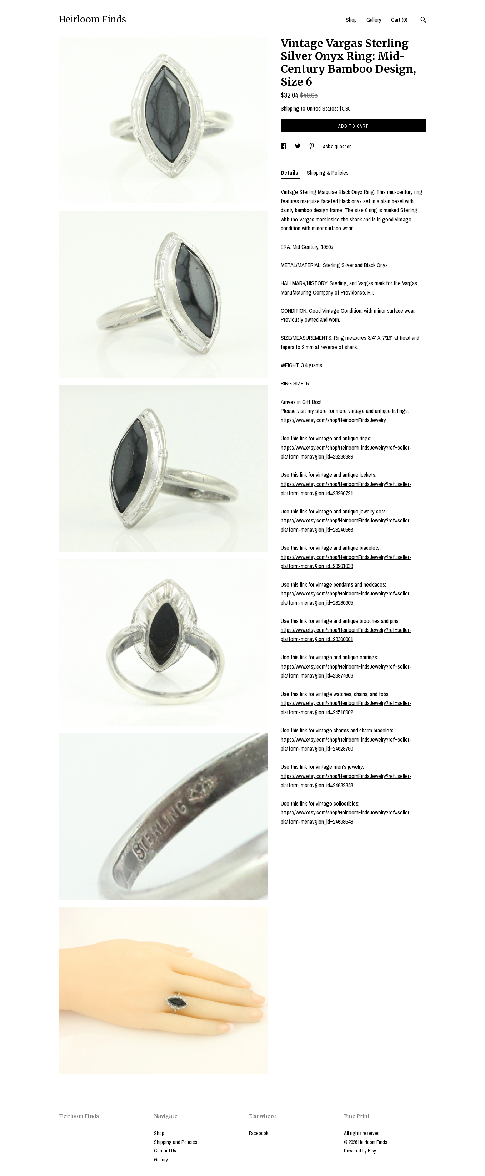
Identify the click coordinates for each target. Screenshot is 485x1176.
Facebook (258, 1133)
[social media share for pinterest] (312, 146)
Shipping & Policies (328, 173)
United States (322, 108)
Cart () (399, 20)
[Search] (423, 21)
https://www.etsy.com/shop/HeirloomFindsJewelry (333, 420)
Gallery (373, 20)
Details (290, 173)
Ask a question (337, 146)
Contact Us (165, 1150)
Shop (351, 20)
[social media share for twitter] (298, 146)
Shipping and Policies (175, 1142)
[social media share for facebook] (284, 146)
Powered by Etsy (360, 1150)
